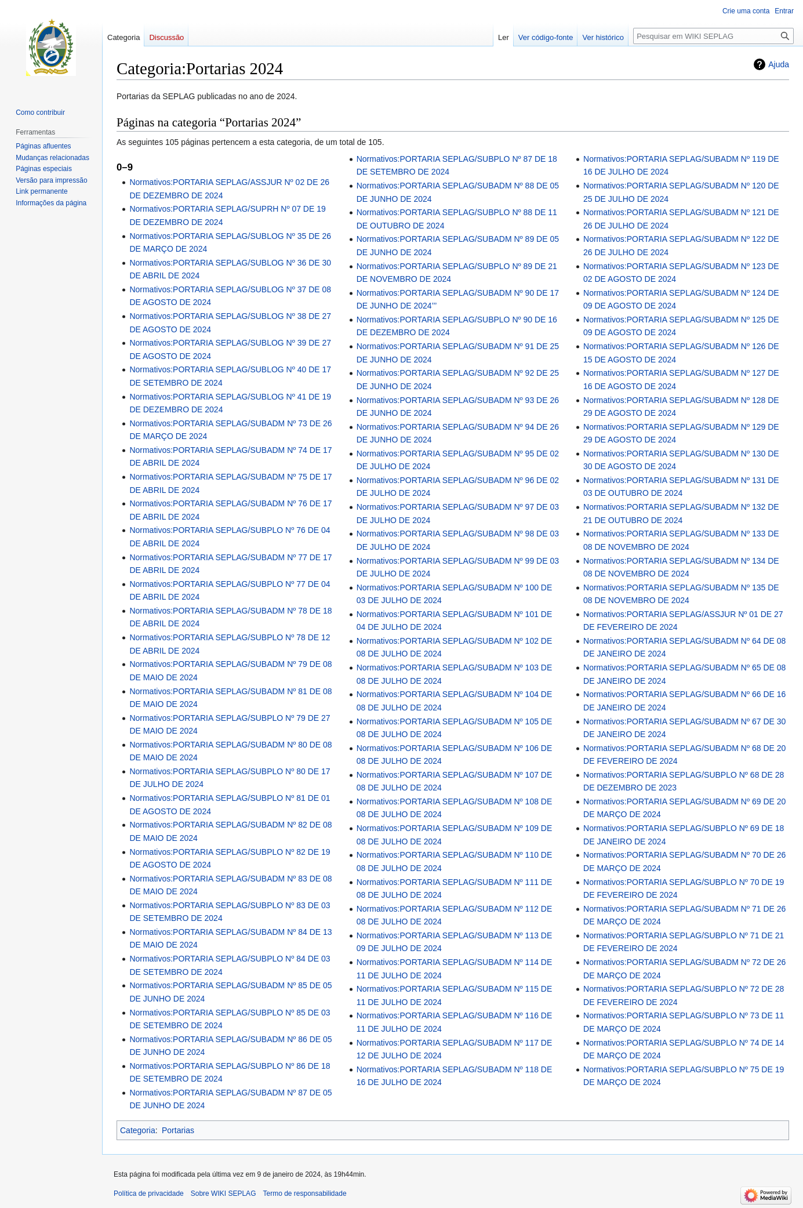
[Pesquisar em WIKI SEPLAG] (713, 36)
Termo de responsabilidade (304, 1193)
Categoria (137, 1130)
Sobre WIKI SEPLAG (223, 1193)
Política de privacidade (149, 1193)
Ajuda (778, 64)
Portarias (178, 1130)
